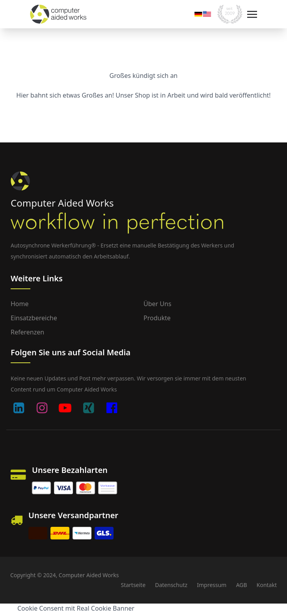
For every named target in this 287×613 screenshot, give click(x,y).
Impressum (211, 585)
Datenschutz (171, 585)
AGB (241, 585)
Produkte (157, 318)
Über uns (157, 303)
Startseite (133, 585)
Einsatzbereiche (34, 318)
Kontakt (267, 585)
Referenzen (27, 332)
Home (20, 303)
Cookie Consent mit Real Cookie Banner (75, 608)
